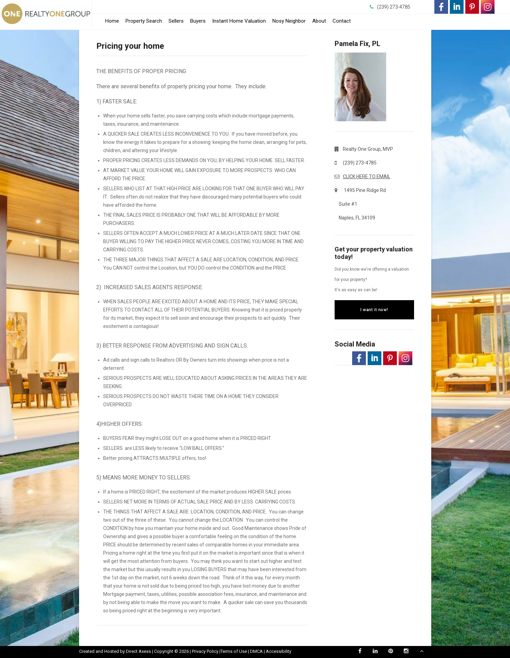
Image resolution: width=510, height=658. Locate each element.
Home (112, 21)
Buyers (198, 21)
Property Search (144, 21)
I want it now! (374, 309)
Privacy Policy (205, 651)
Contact (342, 21)
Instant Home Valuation (239, 21)
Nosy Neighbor (289, 21)
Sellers (176, 21)
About (319, 21)
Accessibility (278, 651)
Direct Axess (138, 651)
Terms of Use (233, 651)
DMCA (256, 651)
